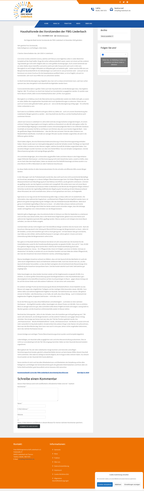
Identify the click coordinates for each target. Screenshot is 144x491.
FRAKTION (67, 23)
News (56, 456)
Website (20, 417)
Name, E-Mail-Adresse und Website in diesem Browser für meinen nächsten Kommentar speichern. (50, 425)
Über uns (57, 464)
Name (20, 406)
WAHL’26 (56, 23)
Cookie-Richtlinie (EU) (61, 477)
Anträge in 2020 (83, 373)
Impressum (58, 473)
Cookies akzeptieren (105, 484)
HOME (46, 23)
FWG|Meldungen (62, 36)
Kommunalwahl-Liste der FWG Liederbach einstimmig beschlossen (43, 373)
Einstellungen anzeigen (132, 484)
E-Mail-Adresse (23, 411)
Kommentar (22, 387)
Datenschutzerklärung (61, 468)
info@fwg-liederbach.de (122, 11)
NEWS (78, 23)
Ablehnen (118, 484)
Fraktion (57, 460)
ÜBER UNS (88, 23)
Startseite (57, 452)
